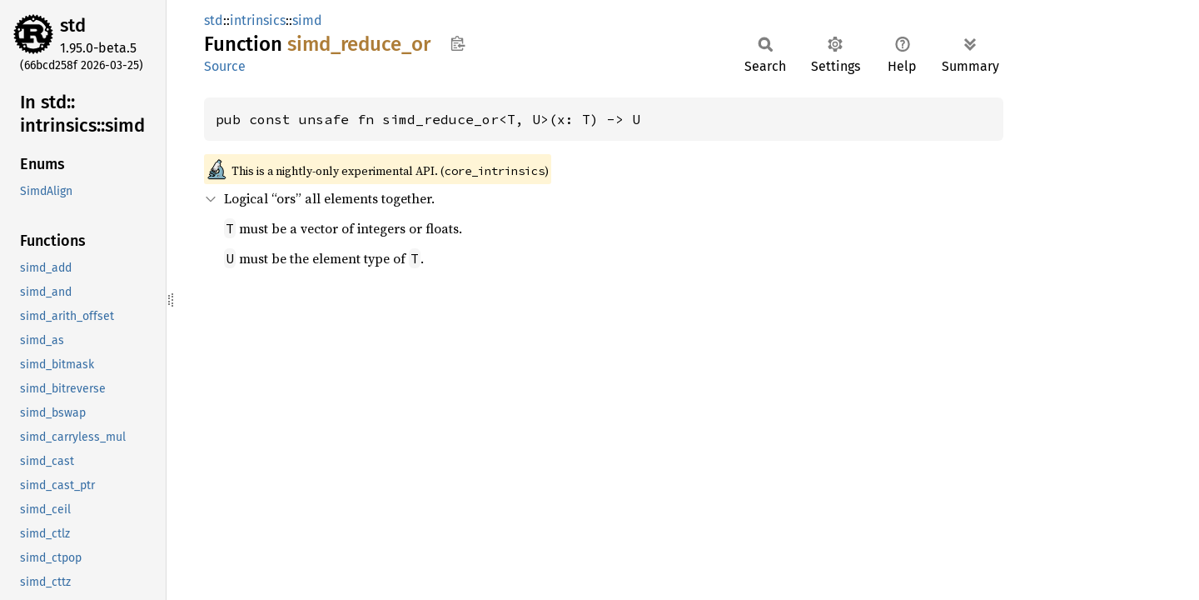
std (73, 25)
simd (307, 20)
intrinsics (258, 20)
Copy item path (457, 43)
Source (225, 66)
